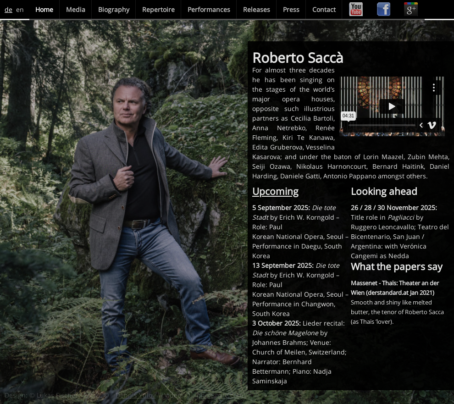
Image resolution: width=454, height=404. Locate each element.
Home (44, 9)
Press (291, 9)
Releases (256, 9)
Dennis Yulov (135, 395)
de (8, 9)
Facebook (383, 9)
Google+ (411, 9)
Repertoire (158, 9)
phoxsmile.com (220, 395)
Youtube (356, 9)
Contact (324, 9)
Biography (113, 9)
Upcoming (275, 191)
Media (75, 9)
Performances (209, 9)
